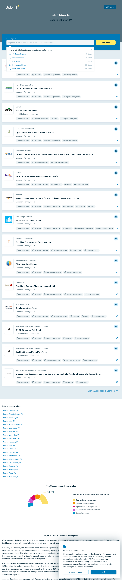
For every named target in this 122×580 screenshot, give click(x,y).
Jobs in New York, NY (11, 476)
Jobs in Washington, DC (12, 470)
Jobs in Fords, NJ (9, 473)
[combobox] (50, 42)
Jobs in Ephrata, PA (10, 431)
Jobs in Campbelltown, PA (13, 414)
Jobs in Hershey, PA (10, 418)
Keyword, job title (11, 39)
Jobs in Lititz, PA (9, 421)
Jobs (54, 15)
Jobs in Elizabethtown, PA (13, 424)
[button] (106, 42)
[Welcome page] (12, 7)
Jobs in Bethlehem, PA (11, 456)
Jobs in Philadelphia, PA (12, 463)
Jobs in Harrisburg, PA (11, 438)
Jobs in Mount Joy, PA (11, 428)
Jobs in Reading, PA (10, 442)
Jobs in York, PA (9, 445)
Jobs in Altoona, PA (10, 466)
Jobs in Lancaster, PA (11, 435)
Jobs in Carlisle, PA (10, 449)
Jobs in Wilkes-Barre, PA (12, 459)
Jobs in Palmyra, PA (10, 411)
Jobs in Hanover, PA (10, 452)
